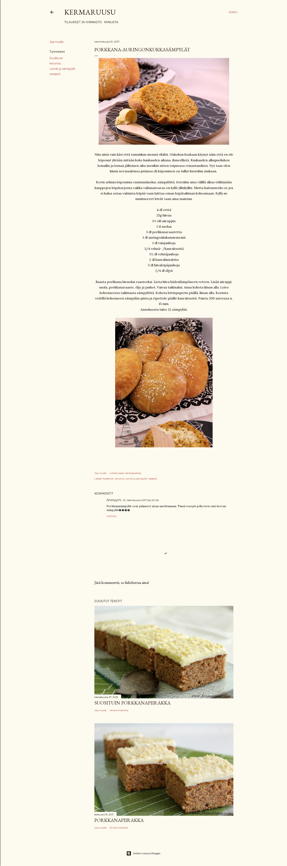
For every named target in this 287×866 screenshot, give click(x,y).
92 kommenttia (118, 827)
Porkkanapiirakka (119, 820)
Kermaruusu (90, 12)
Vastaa (112, 516)
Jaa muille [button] (57, 42)
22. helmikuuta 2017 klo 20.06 (141, 500)
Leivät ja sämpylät (62, 69)
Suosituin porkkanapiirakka (132, 703)
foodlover (56, 58)
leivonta (55, 63)
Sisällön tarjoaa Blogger (143, 853)
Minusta (111, 22)
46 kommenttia (118, 710)
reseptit (55, 74)
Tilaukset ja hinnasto (83, 22)
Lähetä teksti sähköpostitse (125, 473)
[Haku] (233, 12)
